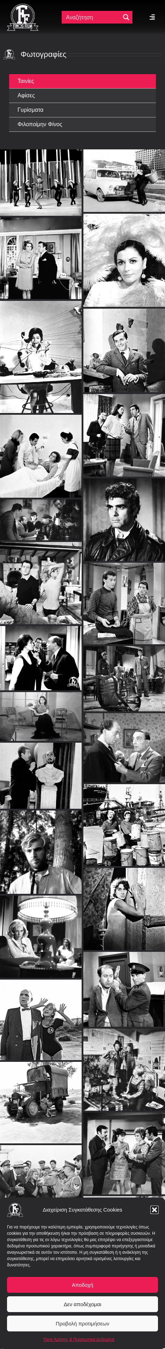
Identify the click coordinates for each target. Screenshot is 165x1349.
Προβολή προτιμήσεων (82, 1324)
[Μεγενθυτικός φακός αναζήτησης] (126, 17)
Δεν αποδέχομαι (82, 1304)
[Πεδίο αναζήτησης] (91, 17)
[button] (154, 1209)
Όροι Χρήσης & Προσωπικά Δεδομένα (79, 1339)
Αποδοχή (82, 1285)
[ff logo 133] (23, 6)
